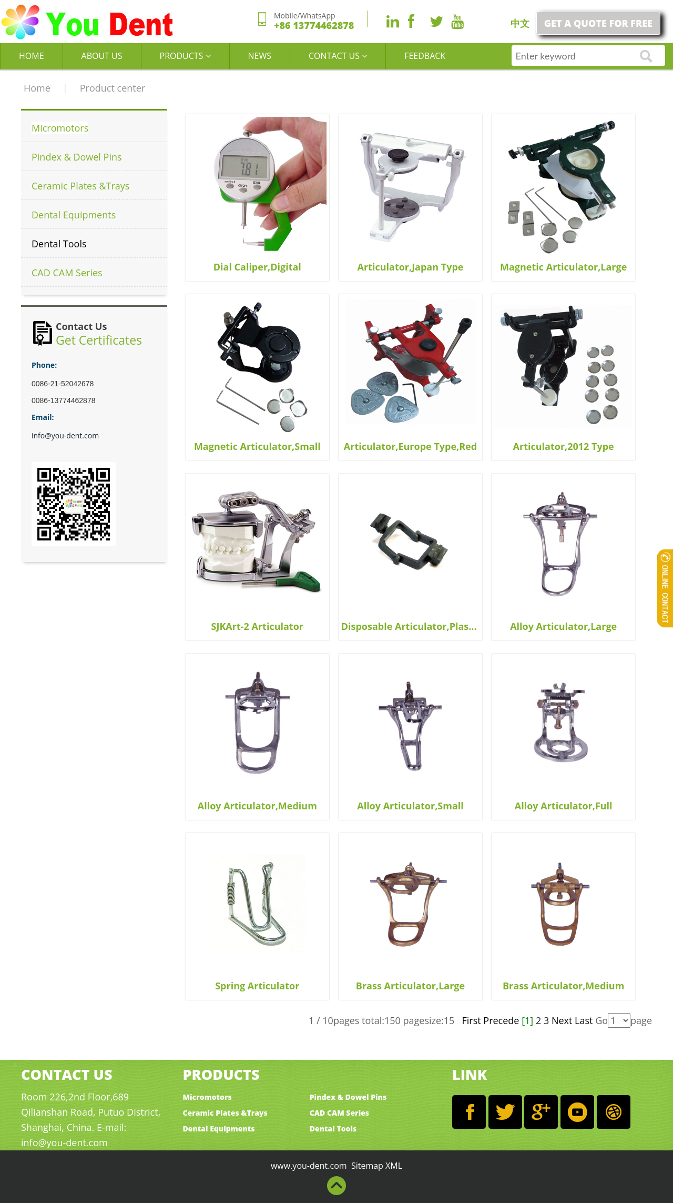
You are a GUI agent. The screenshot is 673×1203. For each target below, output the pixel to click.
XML (393, 1165)
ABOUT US (102, 56)
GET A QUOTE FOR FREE (598, 23)
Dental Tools (59, 243)
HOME (31, 56)
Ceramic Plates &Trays (80, 185)
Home (37, 88)
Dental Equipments (74, 214)
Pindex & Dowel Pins (77, 157)
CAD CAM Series (67, 272)
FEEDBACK (424, 56)
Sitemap (367, 1165)
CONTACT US (338, 56)
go (646, 56)
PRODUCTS (185, 56)
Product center (112, 88)
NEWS (259, 56)
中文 (520, 23)
